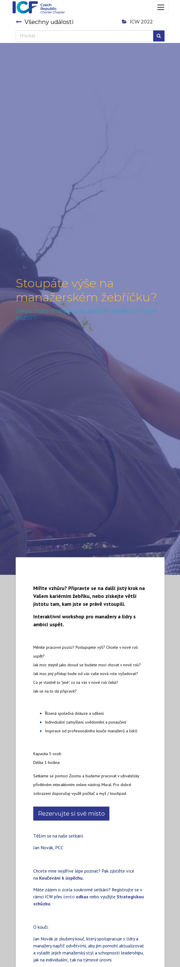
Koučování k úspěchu (61, 878)
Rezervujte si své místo (71, 813)
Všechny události (45, 21)
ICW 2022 (137, 22)
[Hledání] (159, 35)
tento (75, 896)
